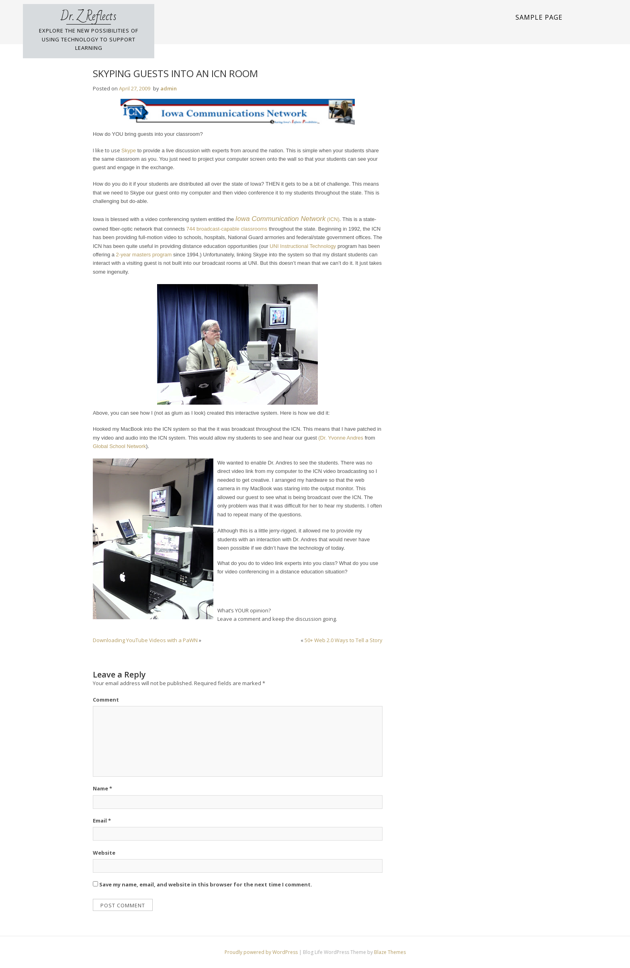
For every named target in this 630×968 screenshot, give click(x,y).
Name (102, 788)
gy (333, 246)
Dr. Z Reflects (89, 16)
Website (104, 852)
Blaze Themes (390, 952)
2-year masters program (144, 255)
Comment (106, 699)
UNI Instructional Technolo (300, 246)
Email (102, 820)
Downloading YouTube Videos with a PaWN (145, 640)
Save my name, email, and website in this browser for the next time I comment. (205, 884)
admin (168, 88)
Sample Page (538, 17)
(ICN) (287, 219)
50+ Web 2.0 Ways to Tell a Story (343, 640)
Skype (128, 150)
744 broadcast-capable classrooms (227, 229)
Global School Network (119, 446)
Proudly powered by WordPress (262, 952)
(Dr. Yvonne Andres (340, 438)
